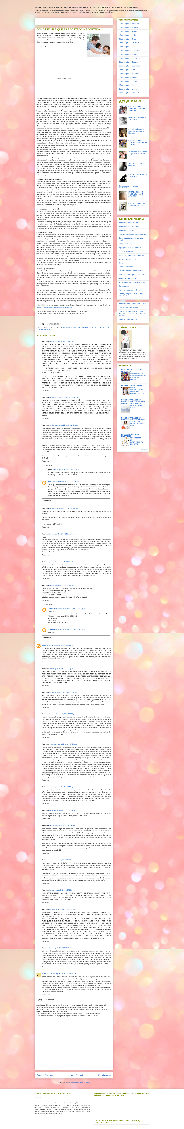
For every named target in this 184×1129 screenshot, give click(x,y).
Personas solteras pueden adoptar (131, 275)
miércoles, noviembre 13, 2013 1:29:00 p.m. (70, 629)
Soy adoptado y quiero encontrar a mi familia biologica (136, 131)
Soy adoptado (124, 286)
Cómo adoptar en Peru (127, 85)
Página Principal (76, 1075)
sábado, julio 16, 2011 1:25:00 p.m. (61, 669)
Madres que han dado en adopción (131, 255)
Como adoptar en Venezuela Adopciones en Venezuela (137, 108)
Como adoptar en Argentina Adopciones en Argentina (137, 142)
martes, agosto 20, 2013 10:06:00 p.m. (63, 974)
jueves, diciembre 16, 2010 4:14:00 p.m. (63, 562)
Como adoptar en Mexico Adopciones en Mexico (137, 153)
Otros (91, 327)
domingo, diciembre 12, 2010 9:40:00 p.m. (63, 508)
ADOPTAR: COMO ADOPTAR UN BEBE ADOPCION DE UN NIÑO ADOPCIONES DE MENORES (86, 7)
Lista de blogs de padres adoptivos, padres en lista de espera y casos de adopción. (132, 313)
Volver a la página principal (128, 319)
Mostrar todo (144, 449)
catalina (45, 645)
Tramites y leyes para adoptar (129, 290)
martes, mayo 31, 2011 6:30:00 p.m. (61, 585)
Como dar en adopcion (127, 244)
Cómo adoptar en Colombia (129, 43)
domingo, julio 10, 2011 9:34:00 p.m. (60, 645)
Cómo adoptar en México (128, 77)
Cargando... (38, 1097)
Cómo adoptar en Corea (127, 47)
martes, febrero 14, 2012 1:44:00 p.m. (62, 826)
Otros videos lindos (126, 267)
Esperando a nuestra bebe (128, 307)
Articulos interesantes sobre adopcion (75, 327)
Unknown (51, 609)
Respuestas (48, 465)
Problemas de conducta (127, 278)
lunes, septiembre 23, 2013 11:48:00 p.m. (66, 481)
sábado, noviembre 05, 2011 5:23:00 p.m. (63, 692)
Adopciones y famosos (127, 230)
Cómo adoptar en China (127, 39)
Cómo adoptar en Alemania (129, 24)
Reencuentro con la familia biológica (132, 282)
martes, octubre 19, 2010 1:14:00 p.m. (62, 341)
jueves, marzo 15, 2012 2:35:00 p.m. (61, 890)
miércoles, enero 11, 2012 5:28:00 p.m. (62, 810)
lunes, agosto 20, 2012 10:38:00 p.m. (62, 948)
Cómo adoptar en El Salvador (129, 58)
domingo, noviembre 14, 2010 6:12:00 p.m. (64, 397)
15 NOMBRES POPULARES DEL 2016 (136, 424)
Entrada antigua (104, 1075)
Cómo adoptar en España (128, 62)
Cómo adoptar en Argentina (129, 31)
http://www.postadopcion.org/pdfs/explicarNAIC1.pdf (54, 307)
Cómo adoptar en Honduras (129, 74)
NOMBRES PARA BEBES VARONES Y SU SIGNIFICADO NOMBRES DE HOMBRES (133, 402)
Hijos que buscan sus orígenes (130, 248)
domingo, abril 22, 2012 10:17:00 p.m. (62, 909)
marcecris (46, 974)
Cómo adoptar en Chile (127, 35)
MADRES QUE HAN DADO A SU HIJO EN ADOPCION (136, 194)
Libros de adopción (126, 251)
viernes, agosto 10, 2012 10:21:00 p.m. (66, 469)
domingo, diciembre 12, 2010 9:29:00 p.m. (63, 425)
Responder (46, 390)
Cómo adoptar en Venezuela (129, 93)
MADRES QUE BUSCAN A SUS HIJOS (137, 175)
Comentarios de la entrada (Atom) (78, 1083)
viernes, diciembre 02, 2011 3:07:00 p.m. (63, 744)
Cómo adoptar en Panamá (128, 81)
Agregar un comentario (45, 1000)
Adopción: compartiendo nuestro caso (132, 304)
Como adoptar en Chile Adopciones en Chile (136, 204)
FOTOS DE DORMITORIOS (131, 385)
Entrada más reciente (45, 1075)
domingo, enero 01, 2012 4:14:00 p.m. (62, 787)
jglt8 (49, 481)
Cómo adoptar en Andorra (128, 27)
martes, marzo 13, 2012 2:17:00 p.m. (61, 860)
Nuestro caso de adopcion (128, 259)
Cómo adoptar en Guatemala (129, 66)
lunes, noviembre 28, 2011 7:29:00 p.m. (62, 714)
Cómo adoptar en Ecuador (128, 54)
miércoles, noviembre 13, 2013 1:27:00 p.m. (70, 609)
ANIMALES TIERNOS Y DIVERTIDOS (130, 435)
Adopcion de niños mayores (129, 223)
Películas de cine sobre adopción (131, 271)
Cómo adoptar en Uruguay (128, 89)
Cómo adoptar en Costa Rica (129, 50)
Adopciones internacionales (129, 226)
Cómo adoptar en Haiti (127, 70)
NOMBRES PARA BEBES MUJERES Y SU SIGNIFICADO (133, 419)
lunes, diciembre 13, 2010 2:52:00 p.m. (62, 534)
